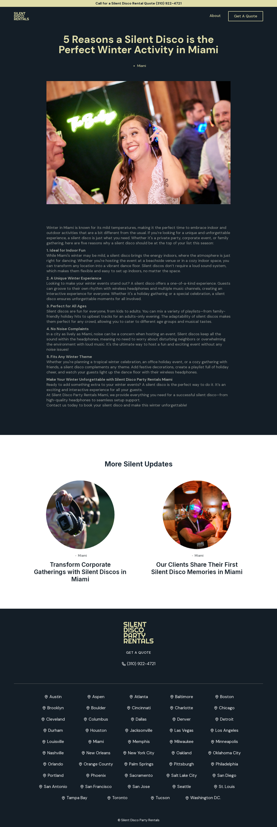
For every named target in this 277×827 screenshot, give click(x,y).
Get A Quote (245, 16)
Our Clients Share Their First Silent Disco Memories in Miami (197, 568)
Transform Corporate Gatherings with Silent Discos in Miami (80, 572)
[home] (21, 16)
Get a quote (138, 652)
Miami (141, 65)
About (215, 15)
